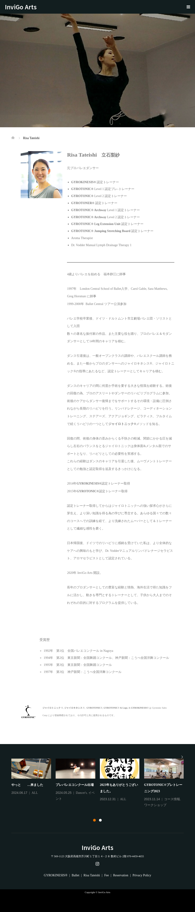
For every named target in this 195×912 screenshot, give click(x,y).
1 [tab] (94, 820)
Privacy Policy (142, 875)
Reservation (120, 875)
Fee (106, 875)
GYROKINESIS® (55, 875)
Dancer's (81, 793)
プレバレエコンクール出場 (75, 785)
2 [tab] (100, 820)
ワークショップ (155, 805)
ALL (35, 793)
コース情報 (172, 799)
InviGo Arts (23, 6)
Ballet (75, 875)
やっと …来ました (27, 785)
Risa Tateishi (92, 875)
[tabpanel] (99, 783)
